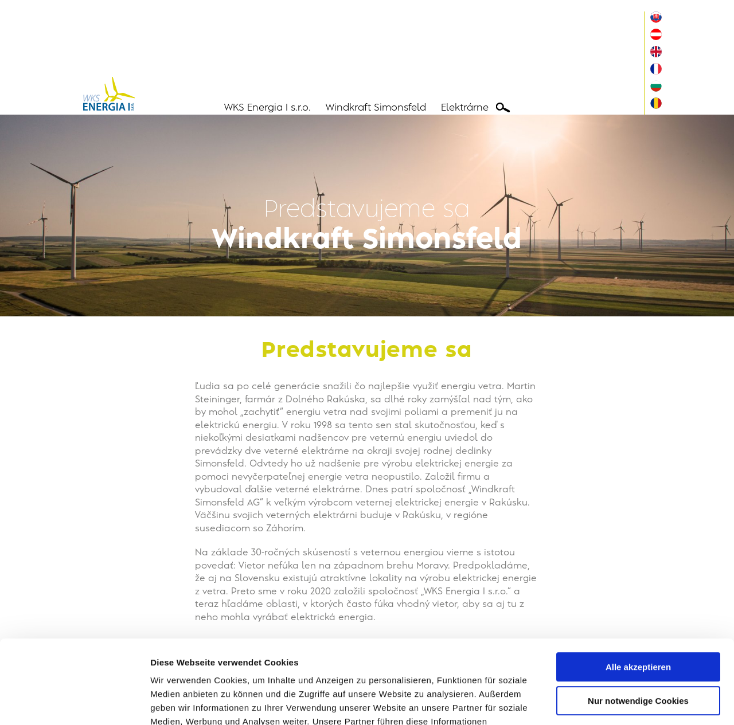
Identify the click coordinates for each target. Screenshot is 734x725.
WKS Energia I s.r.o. (267, 107)
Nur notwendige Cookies (638, 622)
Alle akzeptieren (638, 589)
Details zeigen (179, 702)
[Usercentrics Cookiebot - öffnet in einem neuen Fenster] (74, 702)
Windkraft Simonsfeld (376, 107)
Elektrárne (465, 107)
